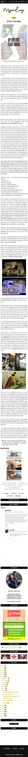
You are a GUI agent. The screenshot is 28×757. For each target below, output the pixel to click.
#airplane (9, 482)
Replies (7, 528)
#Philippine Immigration (13, 487)
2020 (3, 668)
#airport (15, 482)
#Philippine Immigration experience (12, 489)
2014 (3, 707)
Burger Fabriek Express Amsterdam (10, 692)
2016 (3, 676)
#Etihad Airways (21, 482)
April (4, 690)
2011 (3, 713)
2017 (3, 674)
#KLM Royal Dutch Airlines (11, 485)
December (5, 678)
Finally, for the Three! (7, 698)
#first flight (4, 484)
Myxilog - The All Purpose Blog (11, 647)
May (4, 688)
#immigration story (12, 484)
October (5, 682)
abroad (14, 17)
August (5, 684)
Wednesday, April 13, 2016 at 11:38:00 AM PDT (15, 512)
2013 (3, 709)
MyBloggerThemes (19, 754)
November (5, 680)
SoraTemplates (12, 754)
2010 (3, 715)
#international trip (22, 484)
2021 (3, 666)
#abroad (4, 482)
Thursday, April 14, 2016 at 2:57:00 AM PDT (19, 531)
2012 (3, 711)
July (4, 686)
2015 (3, 705)
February (5, 703)
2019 (3, 670)
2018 (3, 672)
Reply (6, 525)
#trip (22, 489)
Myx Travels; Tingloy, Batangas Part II (11, 696)
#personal (20, 485)
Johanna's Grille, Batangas (8, 694)
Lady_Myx (12, 530)
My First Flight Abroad (8, 700)
